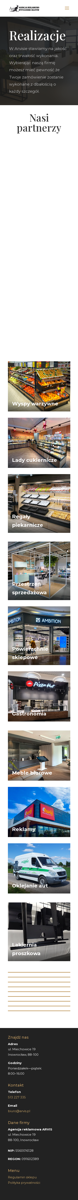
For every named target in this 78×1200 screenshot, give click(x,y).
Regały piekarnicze (27, 520)
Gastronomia (29, 714)
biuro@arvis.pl (19, 1111)
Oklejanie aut (30, 886)
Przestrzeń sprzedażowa (29, 588)
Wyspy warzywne (35, 404)
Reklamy (23, 829)
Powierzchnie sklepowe (30, 653)
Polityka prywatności (24, 1183)
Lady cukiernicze (34, 460)
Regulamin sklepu (22, 1177)
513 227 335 (17, 1097)
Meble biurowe (32, 773)
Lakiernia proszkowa (26, 949)
